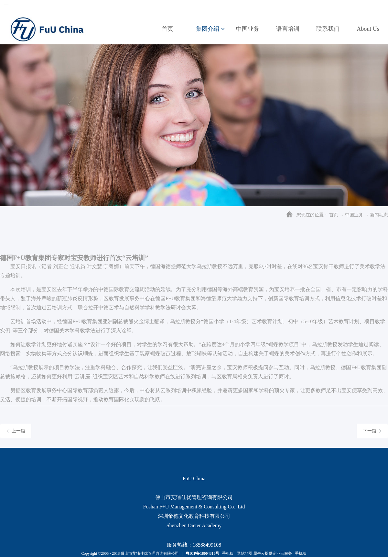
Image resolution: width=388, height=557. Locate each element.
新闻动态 (379, 214)
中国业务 (354, 214)
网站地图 (243, 553)
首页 (167, 29)
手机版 (227, 553)
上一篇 (18, 430)
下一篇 (369, 430)
